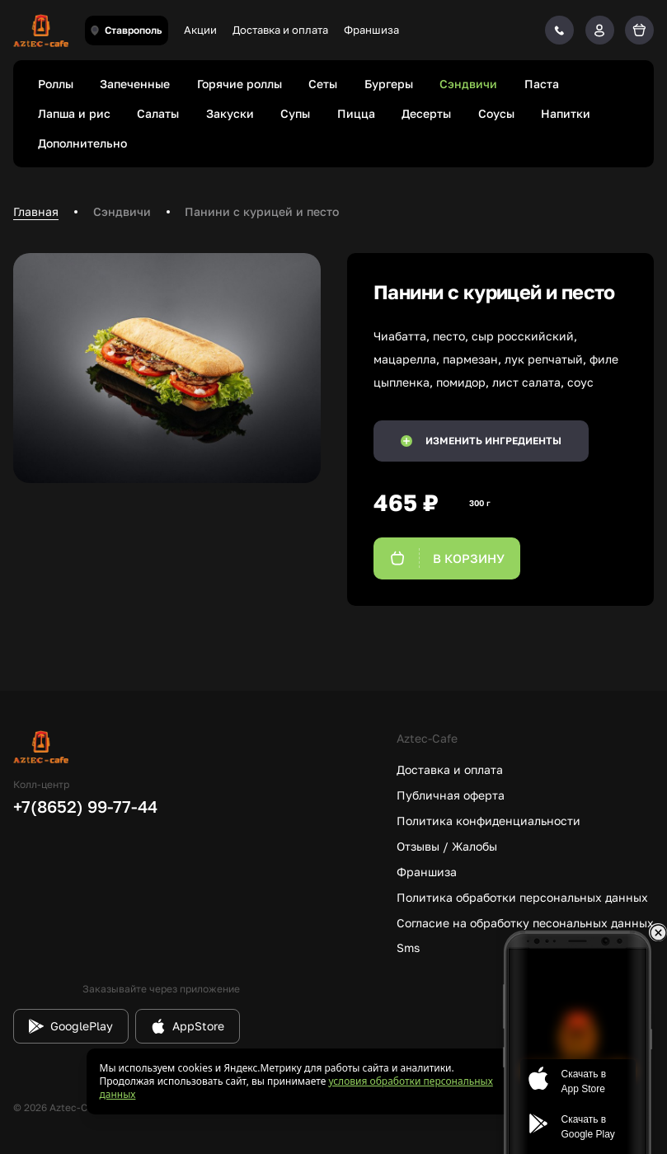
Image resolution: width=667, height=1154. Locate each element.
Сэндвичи (468, 84)
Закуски (230, 113)
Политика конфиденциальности (488, 821)
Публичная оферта (451, 795)
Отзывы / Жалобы (447, 846)
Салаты (158, 113)
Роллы (55, 84)
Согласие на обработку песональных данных (525, 923)
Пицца (356, 113)
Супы (295, 113)
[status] (334, 1081)
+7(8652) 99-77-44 (85, 806)
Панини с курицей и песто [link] (262, 211)
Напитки (565, 113)
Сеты (322, 84)
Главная (36, 211)
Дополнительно (82, 143)
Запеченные (135, 84)
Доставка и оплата (280, 29)
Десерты (426, 113)
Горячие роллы (239, 84)
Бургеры (388, 84)
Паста (541, 84)
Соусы (496, 113)
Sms (408, 948)
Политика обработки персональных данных (522, 897)
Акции (200, 29)
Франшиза (371, 29)
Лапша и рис (74, 113)
